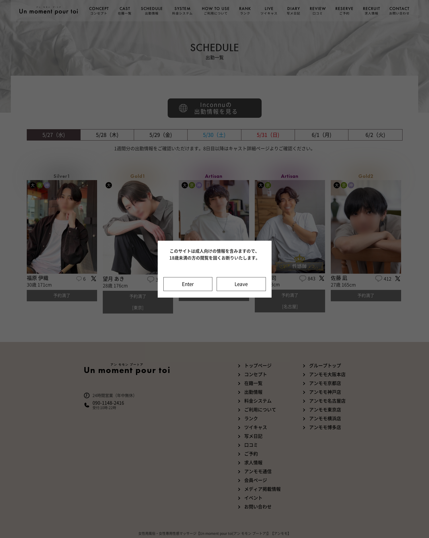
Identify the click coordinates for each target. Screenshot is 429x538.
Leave (241, 284)
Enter (188, 284)
